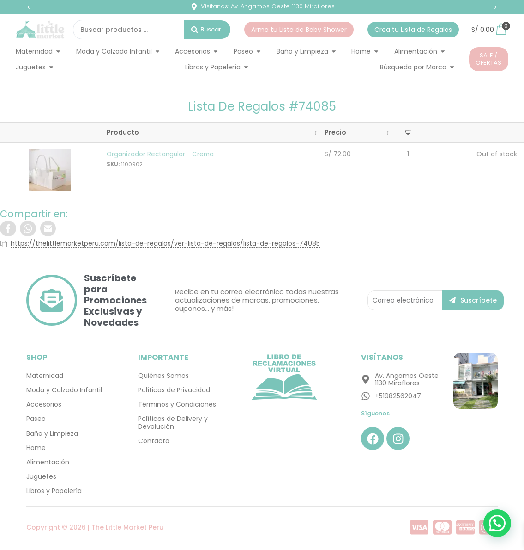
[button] (28, 7)
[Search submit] (207, 29)
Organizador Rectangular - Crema (160, 154)
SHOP (36, 357)
